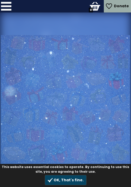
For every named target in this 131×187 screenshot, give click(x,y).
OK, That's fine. (66, 180)
